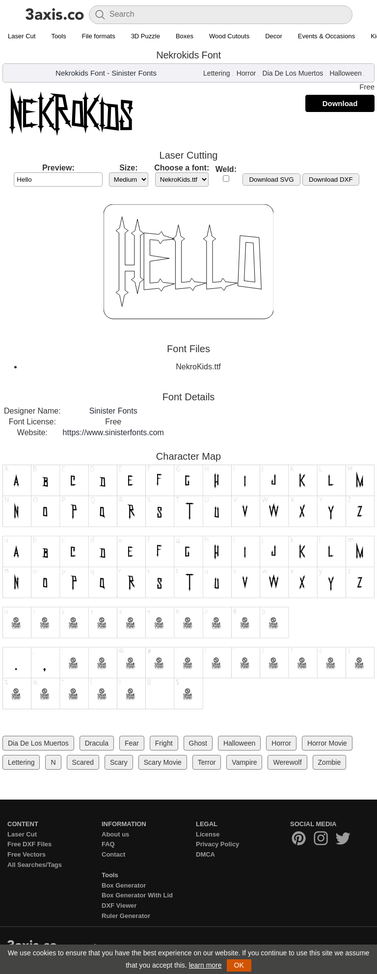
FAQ (108, 844)
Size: (128, 168)
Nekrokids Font (80, 73)
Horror (246, 73)
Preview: (58, 168)
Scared (83, 762)
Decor (273, 36)
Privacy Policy (217, 844)
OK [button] (239, 965)
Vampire (244, 762)
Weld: (226, 169)
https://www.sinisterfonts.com (113, 432)
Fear (132, 743)
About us (115, 834)
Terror (207, 762)
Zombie (329, 762)
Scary (119, 762)
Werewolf (287, 762)
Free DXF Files (29, 844)
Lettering (216, 73)
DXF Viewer (119, 905)
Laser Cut (21, 36)
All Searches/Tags (34, 864)
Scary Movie (163, 762)
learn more (205, 965)
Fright (164, 743)
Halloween (345, 73)
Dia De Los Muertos (293, 73)
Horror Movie (327, 743)
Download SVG (271, 179)
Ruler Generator (126, 915)
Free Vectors (26, 854)
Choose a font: (181, 168)
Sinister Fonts (134, 73)
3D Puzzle (145, 36)
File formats (98, 36)
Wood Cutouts (229, 36)
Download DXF (331, 179)
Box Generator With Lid (137, 895)
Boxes (184, 36)
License (207, 834)
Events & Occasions (326, 36)
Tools (58, 36)
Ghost (198, 743)
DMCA (205, 854)
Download (340, 103)
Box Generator (124, 885)
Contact (113, 854)
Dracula (96, 743)
